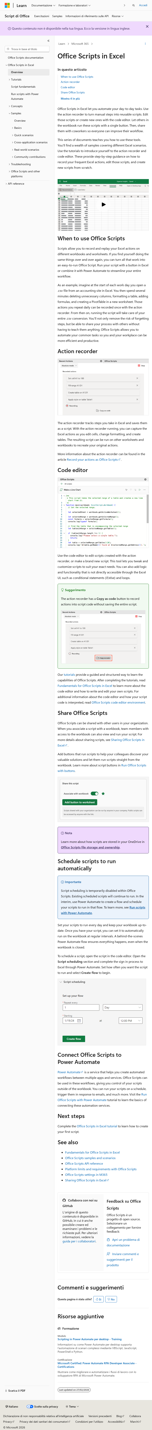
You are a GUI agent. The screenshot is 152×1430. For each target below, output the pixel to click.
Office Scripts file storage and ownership (90, 847)
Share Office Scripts (73, 92)
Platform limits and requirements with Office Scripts (101, 1169)
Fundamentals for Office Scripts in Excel (85, 685)
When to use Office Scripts (77, 77)
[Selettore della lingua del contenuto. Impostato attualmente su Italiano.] (11, 1406)
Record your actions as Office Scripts (92, 459)
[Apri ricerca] (134, 5)
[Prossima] (124, 5)
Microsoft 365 (80, 44)
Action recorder (70, 82)
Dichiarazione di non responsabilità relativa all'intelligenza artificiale (43, 1416)
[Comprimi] (48, 40)
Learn (61, 44)
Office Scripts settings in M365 (86, 1174)
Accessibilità (115, 1421)
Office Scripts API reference (84, 1163)
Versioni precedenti (100, 1416)
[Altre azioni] (145, 44)
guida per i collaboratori (79, 1241)
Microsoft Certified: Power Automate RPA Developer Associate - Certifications (97, 1365)
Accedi (143, 5)
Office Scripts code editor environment (118, 702)
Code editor (68, 87)
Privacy (7, 1421)
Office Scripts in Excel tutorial (97, 1126)
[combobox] (27, 49)
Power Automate (69, 1072)
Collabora (135, 1416)
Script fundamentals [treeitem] (23, 86)
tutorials (69, 674)
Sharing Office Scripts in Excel (85, 1180)
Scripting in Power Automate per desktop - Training (90, 1339)
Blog (119, 1416)
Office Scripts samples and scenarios (90, 1158)
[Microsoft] (7, 5)
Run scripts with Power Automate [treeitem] (25, 96)
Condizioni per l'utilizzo (89, 1421)
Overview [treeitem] (17, 72)
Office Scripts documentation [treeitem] (26, 57)
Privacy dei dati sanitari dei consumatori (44, 1421)
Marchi (134, 1421)
